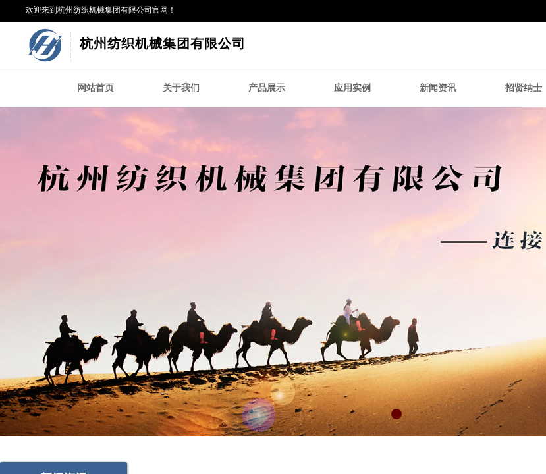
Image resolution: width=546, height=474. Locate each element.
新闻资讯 (438, 88)
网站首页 (95, 88)
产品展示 (266, 88)
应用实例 (352, 88)
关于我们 (181, 88)
